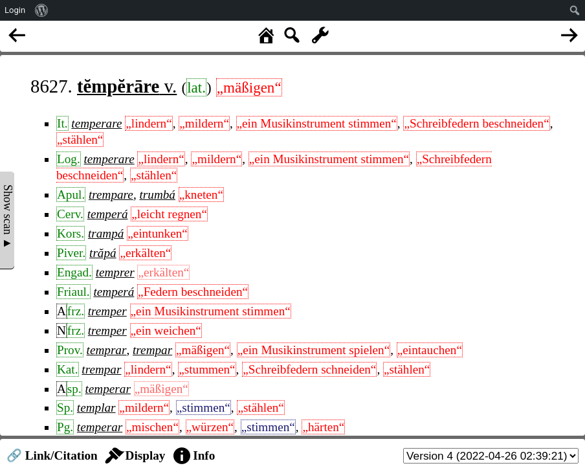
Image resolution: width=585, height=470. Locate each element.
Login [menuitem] (15, 10)
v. (127, 86)
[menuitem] (41, 10)
